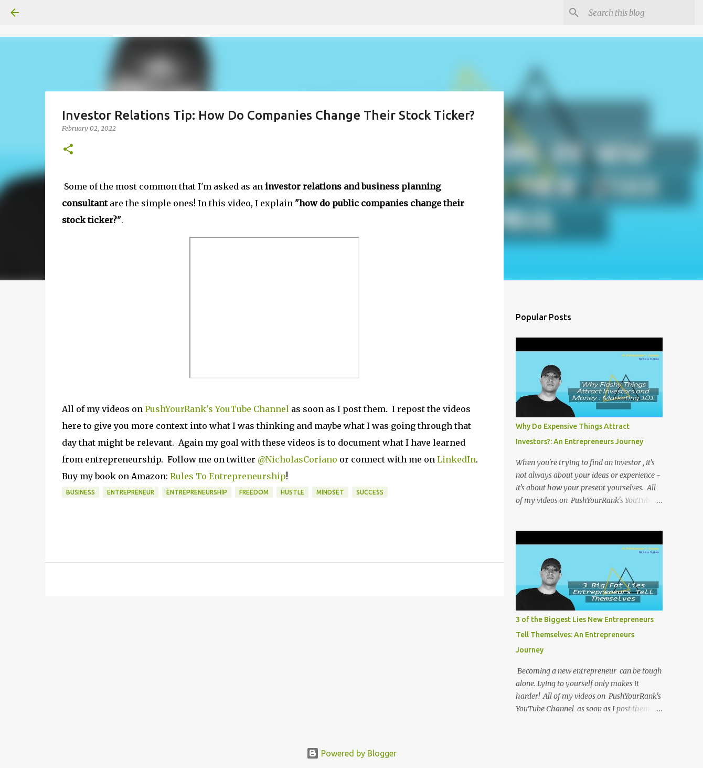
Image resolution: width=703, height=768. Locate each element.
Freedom (254, 492)
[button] (68, 150)
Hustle (292, 492)
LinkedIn (455, 459)
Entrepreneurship (196, 492)
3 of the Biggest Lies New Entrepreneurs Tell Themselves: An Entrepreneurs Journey (585, 634)
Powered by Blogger (351, 753)
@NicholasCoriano (298, 459)
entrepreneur (130, 492)
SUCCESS (370, 492)
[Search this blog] (639, 12)
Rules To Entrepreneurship (228, 476)
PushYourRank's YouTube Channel (217, 409)
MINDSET (330, 492)
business (80, 492)
